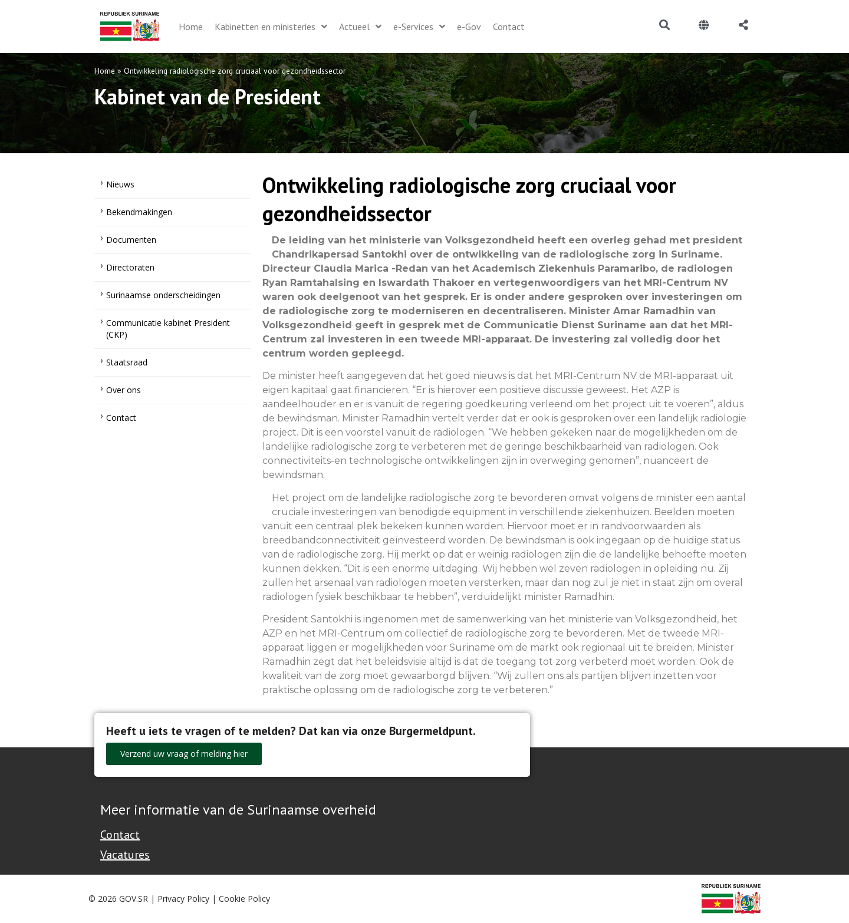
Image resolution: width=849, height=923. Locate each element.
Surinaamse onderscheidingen (163, 295)
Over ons (123, 389)
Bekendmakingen (139, 211)
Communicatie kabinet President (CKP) (168, 328)
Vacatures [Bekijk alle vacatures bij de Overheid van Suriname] (125, 854)
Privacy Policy (183, 898)
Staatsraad (126, 362)
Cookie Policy (244, 898)
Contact (121, 417)
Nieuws (120, 184)
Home (104, 70)
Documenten (131, 239)
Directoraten (130, 267)
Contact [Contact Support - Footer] (120, 834)
